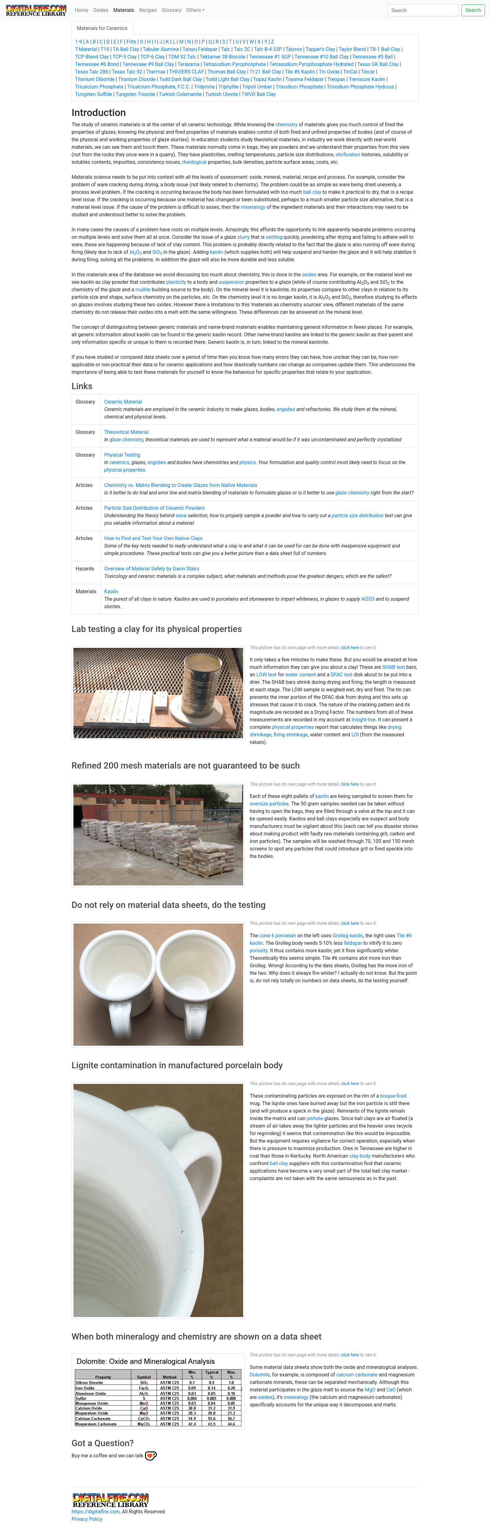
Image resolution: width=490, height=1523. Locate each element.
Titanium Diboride (94, 79)
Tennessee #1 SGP (270, 57)
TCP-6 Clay (152, 57)
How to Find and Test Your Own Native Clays (153, 538)
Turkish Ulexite (221, 94)
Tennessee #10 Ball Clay (321, 57)
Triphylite (228, 87)
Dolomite (260, 1375)
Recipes (148, 10)
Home (81, 10)
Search (473, 10)
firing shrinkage (291, 735)
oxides (309, 275)
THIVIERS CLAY (186, 72)
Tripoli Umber (257, 87)
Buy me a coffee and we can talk (107, 1455)
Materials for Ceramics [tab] (102, 28)
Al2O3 (367, 599)
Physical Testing (122, 455)
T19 (105, 49)
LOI (355, 735)
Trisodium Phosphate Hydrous (360, 87)
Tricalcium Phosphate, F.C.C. (158, 87)
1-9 (78, 42)
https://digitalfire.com (96, 1512)
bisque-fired (393, 1096)
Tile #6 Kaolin (300, 72)
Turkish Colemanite (180, 94)
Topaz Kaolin (267, 79)
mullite (142, 290)
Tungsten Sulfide (93, 94)
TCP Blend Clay (92, 57)
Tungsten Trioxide (135, 94)
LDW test (267, 675)
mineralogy (253, 207)
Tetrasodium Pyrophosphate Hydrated (311, 64)
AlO (135, 252)
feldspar (353, 943)
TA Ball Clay (126, 49)
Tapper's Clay (320, 49)
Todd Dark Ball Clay (180, 79)
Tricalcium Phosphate (99, 87)
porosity (259, 951)
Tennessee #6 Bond (97, 64)
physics (247, 462)
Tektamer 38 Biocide (222, 57)
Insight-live (364, 720)
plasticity (176, 282)
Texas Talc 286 (91, 72)
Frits (131, 42)
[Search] (423, 10)
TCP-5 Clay (124, 57)
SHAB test (393, 667)
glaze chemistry (126, 440)
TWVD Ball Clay (259, 94)
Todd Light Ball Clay (227, 79)
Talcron (294, 49)
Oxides (100, 10)
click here (350, 647)
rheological (194, 162)
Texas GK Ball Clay (377, 64)
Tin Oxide (329, 72)
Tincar (368, 72)
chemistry (287, 125)
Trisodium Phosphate (299, 87)
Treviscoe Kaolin (367, 79)
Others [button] (193, 10)
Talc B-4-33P (268, 49)
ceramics (119, 462)
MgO (370, 1390)
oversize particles (269, 804)
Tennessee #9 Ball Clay (148, 64)
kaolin (216, 252)
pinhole (315, 1118)
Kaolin (111, 591)
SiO (157, 252)
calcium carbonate (357, 1375)
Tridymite (204, 87)
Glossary (171, 10)
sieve (181, 516)
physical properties (124, 470)
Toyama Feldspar (304, 79)
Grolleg (340, 936)
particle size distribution (357, 516)
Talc (225, 49)
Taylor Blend (352, 49)
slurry (243, 237)
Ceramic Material (123, 402)
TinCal (350, 72)
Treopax (336, 79)
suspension (231, 282)
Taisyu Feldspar (199, 49)
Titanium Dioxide (137, 79)
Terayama (188, 64)
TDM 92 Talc (182, 57)
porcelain (286, 936)
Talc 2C (242, 49)
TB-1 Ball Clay (385, 49)
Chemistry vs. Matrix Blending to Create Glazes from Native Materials (181, 485)
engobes (286, 409)
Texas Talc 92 (127, 72)
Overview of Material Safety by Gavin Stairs (151, 569)
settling (274, 237)
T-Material (86, 49)
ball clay (312, 192)
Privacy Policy (87, 1519)
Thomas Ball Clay (227, 72)
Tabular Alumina (161, 49)
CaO (391, 1390)
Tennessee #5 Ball (372, 57)
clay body (359, 1156)
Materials (125, 9)
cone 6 (266, 936)
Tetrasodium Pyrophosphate (234, 64)
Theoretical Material (126, 432)
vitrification (347, 155)
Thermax (156, 72)
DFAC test (341, 675)
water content (300, 675)
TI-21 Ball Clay (265, 72)
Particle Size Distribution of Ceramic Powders (154, 508)
